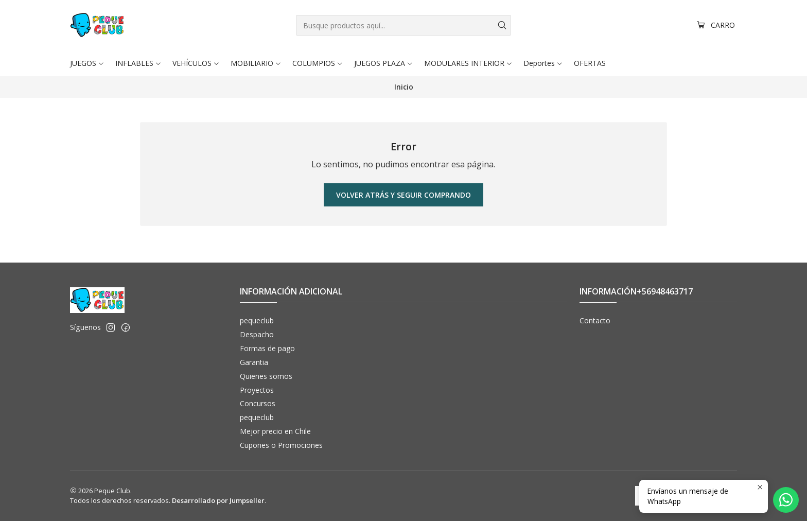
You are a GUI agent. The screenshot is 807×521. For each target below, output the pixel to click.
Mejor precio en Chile (275, 431)
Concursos (257, 403)
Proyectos (257, 390)
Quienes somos (266, 376)
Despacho (257, 334)
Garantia (254, 362)
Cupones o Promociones (281, 445)
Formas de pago (267, 348)
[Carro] (716, 25)
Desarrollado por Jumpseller (218, 500)
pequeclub (257, 320)
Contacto (595, 320)
